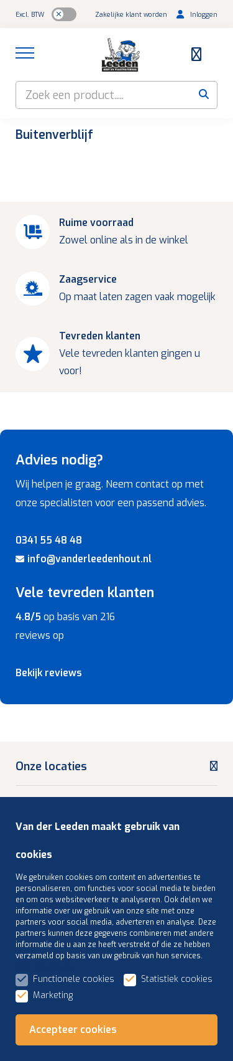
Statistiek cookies (176, 979)
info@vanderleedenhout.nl (84, 558)
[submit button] (203, 95)
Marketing (53, 995)
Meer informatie (45, 967)
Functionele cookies (73, 979)
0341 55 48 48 (49, 540)
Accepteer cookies (73, 1029)
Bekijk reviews (49, 672)
